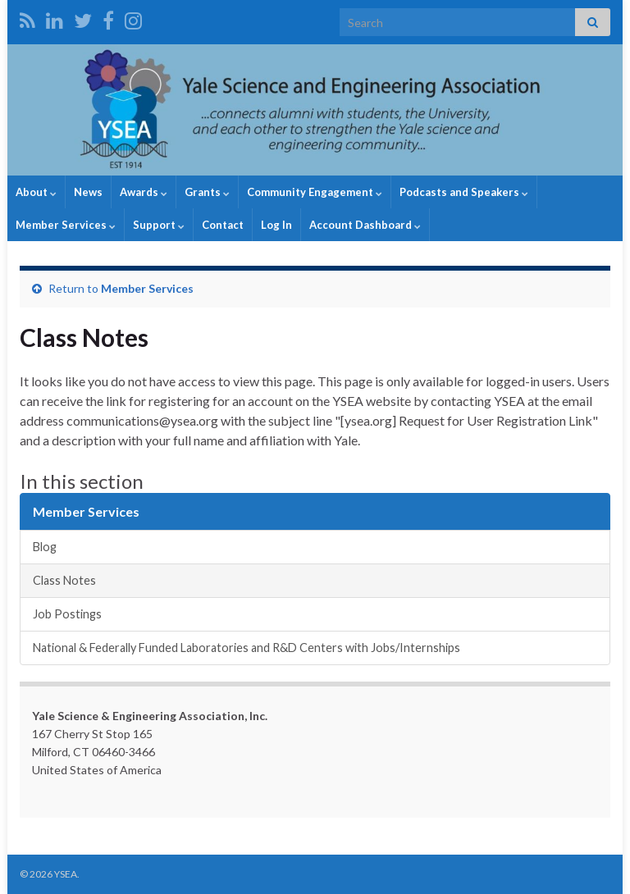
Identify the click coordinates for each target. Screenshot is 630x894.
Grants (207, 191)
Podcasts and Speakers (463, 191)
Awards (143, 191)
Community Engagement (314, 191)
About (36, 191)
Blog (45, 547)
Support (159, 224)
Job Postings (67, 614)
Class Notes (64, 580)
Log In (276, 224)
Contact (223, 224)
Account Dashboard (365, 224)
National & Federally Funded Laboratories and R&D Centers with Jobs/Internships (246, 648)
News (88, 191)
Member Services (66, 224)
